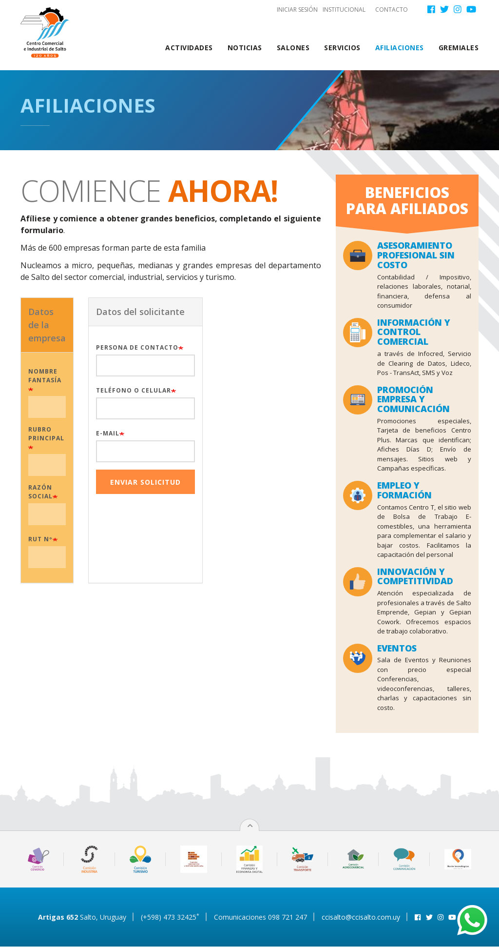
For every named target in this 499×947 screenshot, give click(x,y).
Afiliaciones (399, 47)
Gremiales (459, 47)
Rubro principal (40, 433)
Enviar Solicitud (139, 482)
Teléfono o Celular (127, 390)
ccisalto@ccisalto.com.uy (361, 917)
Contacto (391, 9)
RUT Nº (34, 539)
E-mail (102, 433)
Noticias (245, 47)
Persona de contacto (131, 347)
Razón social (34, 491)
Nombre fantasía (39, 375)
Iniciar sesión (297, 9)
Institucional (344, 9)
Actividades (189, 47)
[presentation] (278, 316)
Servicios (342, 47)
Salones (293, 47)
